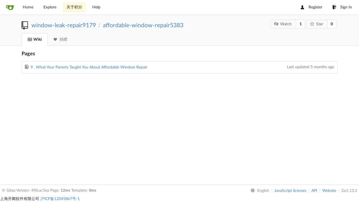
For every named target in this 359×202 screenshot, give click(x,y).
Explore (49, 7)
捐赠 (60, 39)
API (314, 191)
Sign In (342, 7)
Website (329, 191)
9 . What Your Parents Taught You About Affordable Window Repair (89, 67)
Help (96, 7)
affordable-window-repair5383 (143, 25)
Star (316, 24)
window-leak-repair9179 (63, 25)
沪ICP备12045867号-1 (60, 199)
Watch (283, 24)
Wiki (34, 39)
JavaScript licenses (290, 191)
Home (28, 7)
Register (311, 7)
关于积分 (74, 7)
